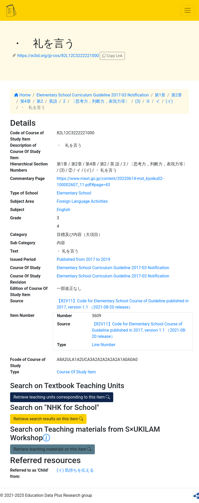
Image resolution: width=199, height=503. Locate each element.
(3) (137, 101)
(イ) (169, 101)
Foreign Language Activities (82, 201)
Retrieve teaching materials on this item (52, 449)
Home (22, 95)
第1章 (160, 95)
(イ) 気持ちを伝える (75, 470)
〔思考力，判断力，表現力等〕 (100, 101)
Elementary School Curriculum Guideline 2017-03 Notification (93, 95)
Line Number (104, 344)
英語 (53, 101)
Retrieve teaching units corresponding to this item (61, 397)
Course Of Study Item (76, 371)
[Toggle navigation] (187, 10)
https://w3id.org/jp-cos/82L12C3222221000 (58, 55)
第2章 (176, 95)
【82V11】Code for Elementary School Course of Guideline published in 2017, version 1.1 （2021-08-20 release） (139, 330)
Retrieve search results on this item (48, 418)
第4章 (25, 101)
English (63, 209)
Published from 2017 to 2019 (83, 259)
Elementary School (74, 193)
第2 (40, 101)
